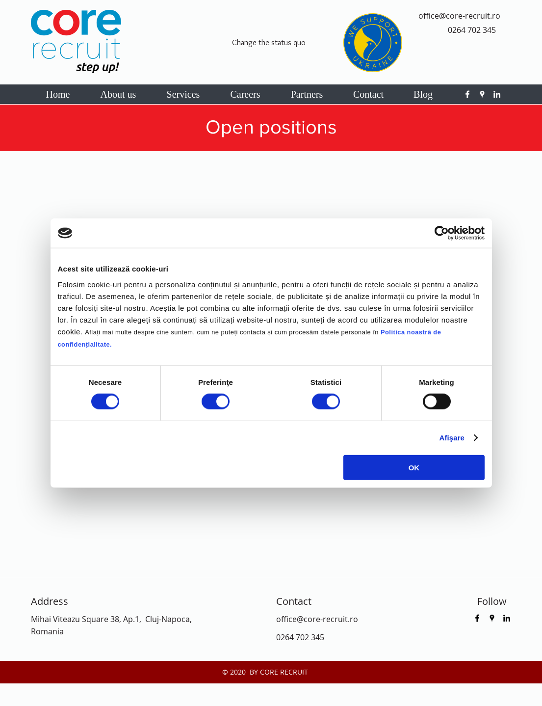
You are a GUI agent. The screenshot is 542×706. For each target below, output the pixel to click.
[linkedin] (497, 94)
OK (414, 467)
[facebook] (467, 94)
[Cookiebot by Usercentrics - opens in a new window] (442, 233)
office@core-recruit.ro (459, 15)
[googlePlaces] (482, 94)
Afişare (452, 438)
